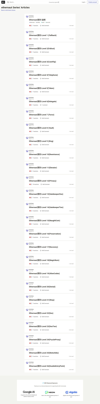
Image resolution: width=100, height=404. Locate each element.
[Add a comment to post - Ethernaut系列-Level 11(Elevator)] (33, 171)
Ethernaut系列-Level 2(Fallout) (42, 48)
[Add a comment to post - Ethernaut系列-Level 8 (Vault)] (33, 131)
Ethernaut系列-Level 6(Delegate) (42, 101)
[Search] (8, 2)
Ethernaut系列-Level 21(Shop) (41, 300)
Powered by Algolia (54, 2)
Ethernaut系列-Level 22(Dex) (41, 313)
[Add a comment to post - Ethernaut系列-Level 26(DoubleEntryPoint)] (33, 369)
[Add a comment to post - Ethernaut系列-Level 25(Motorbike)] (33, 356)
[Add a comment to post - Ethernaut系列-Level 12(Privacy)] (34, 184)
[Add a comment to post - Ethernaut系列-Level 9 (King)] (33, 144)
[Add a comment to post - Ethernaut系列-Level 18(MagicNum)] (33, 263)
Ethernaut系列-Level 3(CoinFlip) (42, 62)
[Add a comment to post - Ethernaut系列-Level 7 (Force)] (33, 118)
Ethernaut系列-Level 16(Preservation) (45, 234)
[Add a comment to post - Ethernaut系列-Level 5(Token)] (33, 91)
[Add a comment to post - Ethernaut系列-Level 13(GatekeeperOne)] (33, 197)
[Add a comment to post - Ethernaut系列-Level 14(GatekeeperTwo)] (33, 210)
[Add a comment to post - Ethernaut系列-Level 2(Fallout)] (33, 52)
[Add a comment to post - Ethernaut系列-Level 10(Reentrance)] (33, 158)
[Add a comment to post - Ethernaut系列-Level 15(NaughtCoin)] (33, 224)
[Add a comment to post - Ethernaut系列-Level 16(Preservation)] (33, 237)
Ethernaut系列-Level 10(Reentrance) (44, 154)
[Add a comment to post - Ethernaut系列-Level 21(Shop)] (33, 303)
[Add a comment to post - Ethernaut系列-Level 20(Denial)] (33, 290)
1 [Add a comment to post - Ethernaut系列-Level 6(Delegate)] (43, 105)
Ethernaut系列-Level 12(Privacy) (42, 181)
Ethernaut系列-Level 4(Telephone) (43, 75)
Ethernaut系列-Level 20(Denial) (42, 287)
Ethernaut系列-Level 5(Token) (41, 88)
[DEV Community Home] (3, 2)
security (48, 22)
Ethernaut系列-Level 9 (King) (41, 141)
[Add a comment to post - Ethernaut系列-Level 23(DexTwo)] (33, 330)
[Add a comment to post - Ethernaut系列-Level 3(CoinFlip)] (33, 65)
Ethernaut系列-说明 (37, 20)
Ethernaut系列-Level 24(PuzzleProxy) (45, 340)
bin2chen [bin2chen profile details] (31, 16)
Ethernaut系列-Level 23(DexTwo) (43, 326)
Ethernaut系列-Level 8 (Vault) (41, 128)
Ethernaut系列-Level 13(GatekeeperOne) (46, 194)
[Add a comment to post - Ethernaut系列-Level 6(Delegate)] (33, 105)
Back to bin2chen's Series (8, 10)
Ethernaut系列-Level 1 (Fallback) (43, 35)
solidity (38, 22)
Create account (92, 2)
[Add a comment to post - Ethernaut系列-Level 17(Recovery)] (33, 250)
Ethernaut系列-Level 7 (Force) (41, 115)
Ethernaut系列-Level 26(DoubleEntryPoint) (47, 366)
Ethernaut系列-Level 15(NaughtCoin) (44, 220)
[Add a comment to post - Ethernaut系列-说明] (33, 25)
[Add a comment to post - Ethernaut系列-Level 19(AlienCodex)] (33, 277)
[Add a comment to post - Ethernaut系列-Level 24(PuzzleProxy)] (33, 343)
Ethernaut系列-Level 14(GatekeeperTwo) (46, 207)
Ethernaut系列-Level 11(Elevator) (43, 168)
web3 (42, 22)
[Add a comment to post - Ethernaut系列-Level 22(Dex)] (33, 316)
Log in (83, 2)
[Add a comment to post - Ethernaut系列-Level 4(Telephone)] (33, 78)
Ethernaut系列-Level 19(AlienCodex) (44, 273)
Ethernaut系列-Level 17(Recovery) (43, 247)
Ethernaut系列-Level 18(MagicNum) (44, 260)
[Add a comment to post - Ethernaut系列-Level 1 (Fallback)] (33, 38)
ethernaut (32, 22)
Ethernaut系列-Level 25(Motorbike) (44, 353)
